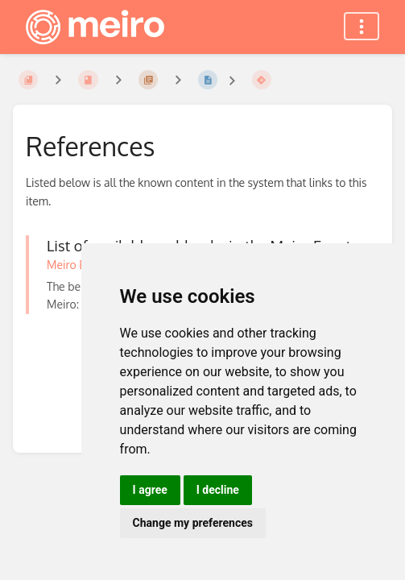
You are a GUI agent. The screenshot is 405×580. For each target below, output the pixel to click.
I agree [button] (150, 489)
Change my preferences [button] (193, 522)
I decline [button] (217, 489)
